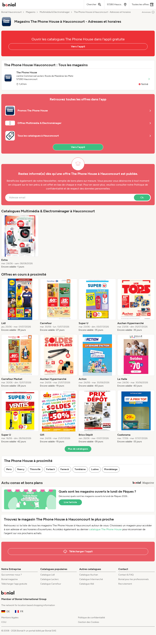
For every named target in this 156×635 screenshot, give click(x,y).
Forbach (50, 469)
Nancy (20, 469)
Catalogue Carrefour (50, 583)
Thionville (35, 469)
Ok (142, 197)
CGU (3, 622)
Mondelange (110, 469)
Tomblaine (80, 469)
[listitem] (20, 241)
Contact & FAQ (126, 574)
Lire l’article (70, 502)
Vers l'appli (78, 46)
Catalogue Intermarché (91, 579)
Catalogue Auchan (88, 574)
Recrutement (125, 583)
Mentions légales (10, 617)
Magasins (30, 12)
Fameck (64, 469)
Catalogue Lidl (47, 574)
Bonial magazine (9, 579)
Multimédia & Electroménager (55, 12)
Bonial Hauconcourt (11, 12)
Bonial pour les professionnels (133, 579)
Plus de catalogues (78, 449)
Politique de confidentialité (91, 617)
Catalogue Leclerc (49, 579)
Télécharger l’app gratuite (14, 583)
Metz (9, 469)
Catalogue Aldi (86, 583)
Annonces (148, 12)
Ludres (95, 469)
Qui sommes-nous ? (11, 574)
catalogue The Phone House (105, 529)
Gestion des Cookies (88, 622)
